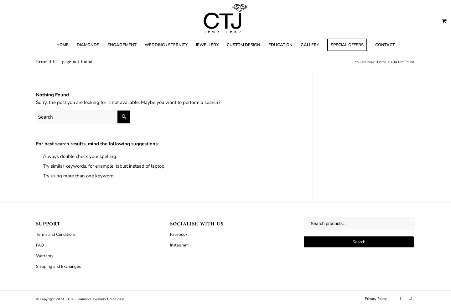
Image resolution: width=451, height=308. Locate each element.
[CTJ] (225, 18)
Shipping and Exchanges (58, 266)
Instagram (179, 245)
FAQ (40, 245)
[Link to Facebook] (401, 298)
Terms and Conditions (55, 234)
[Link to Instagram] (410, 298)
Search (358, 242)
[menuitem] (62, 45)
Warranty (45, 256)
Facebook (179, 234)
